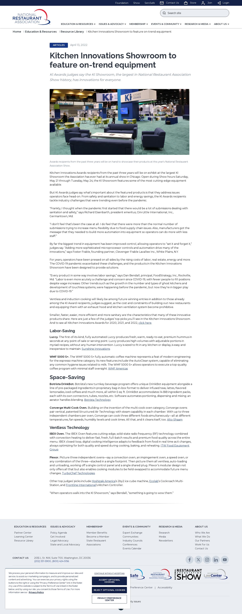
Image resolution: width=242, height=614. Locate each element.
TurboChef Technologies (78, 473)
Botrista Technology (97, 399)
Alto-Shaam (174, 419)
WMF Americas (118, 368)
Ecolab (153, 481)
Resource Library (72, 31)
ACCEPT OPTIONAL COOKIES (109, 581)
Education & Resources (41, 31)
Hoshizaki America (103, 481)
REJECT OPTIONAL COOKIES (109, 590)
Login (223, 2)
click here (145, 322)
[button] (78, 24)
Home (17, 31)
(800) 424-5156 (60, 561)
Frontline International (81, 485)
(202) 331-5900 (42, 561)
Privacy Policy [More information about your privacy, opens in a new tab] (36, 592)
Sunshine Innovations (96, 348)
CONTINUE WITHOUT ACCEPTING (109, 573)
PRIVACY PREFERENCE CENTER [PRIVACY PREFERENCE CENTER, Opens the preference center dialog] (109, 599)
